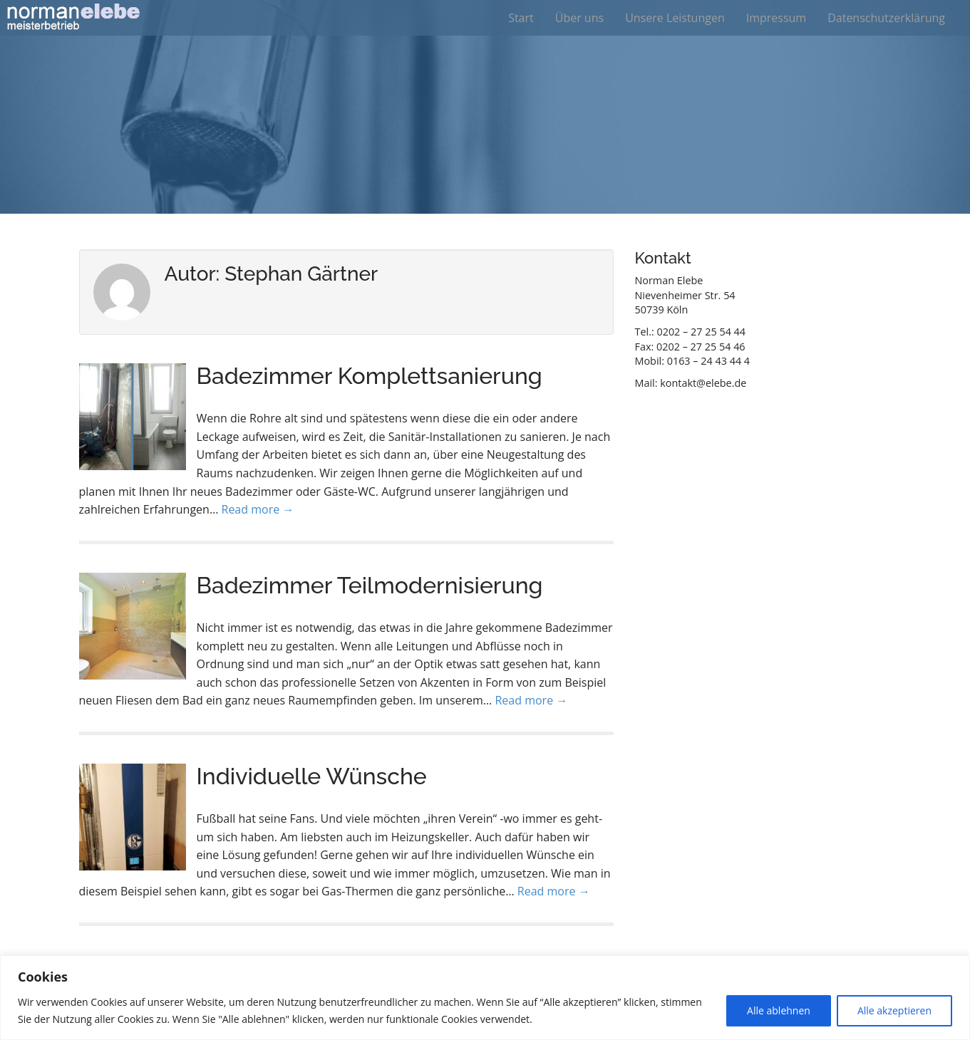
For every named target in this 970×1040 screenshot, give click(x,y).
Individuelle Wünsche (312, 776)
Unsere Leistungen (675, 18)
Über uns (579, 18)
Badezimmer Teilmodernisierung (370, 585)
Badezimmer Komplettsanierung (369, 376)
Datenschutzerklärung (886, 18)
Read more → (258, 509)
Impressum (776, 18)
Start (521, 18)
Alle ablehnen (778, 1010)
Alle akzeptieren (894, 1010)
